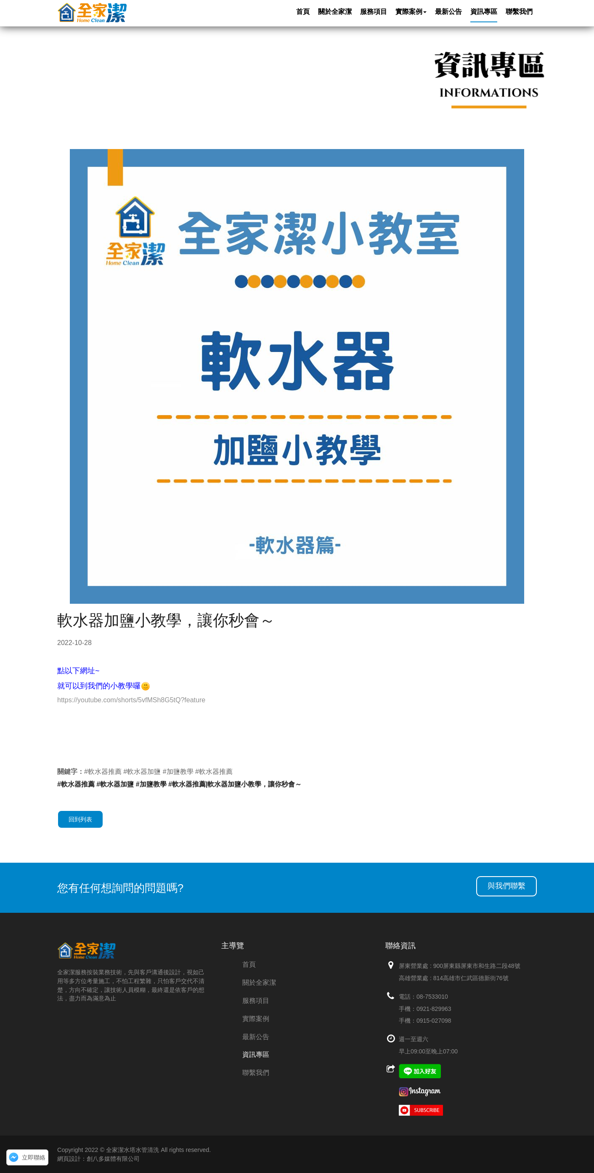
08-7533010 (432, 996)
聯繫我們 (255, 1072)
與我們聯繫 (506, 886)
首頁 (249, 964)
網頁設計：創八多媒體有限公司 (98, 1158)
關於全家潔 (259, 982)
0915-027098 (433, 1020)
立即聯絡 (33, 1157)
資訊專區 (255, 1054)
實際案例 (255, 1018)
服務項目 (255, 1000)
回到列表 (80, 819)
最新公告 (255, 1036)
